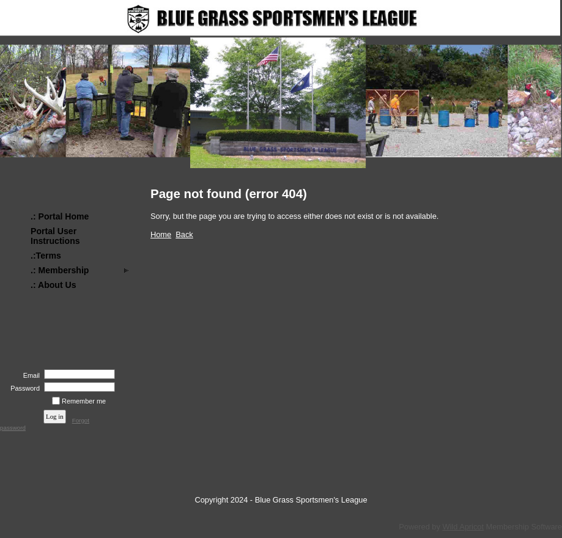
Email (29, 375)
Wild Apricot (463, 526)
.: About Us (53, 285)
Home (160, 234)
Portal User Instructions (55, 236)
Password (23, 388)
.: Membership (60, 270)
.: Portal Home (60, 216)
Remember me (84, 401)
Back (184, 234)
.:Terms (46, 255)
